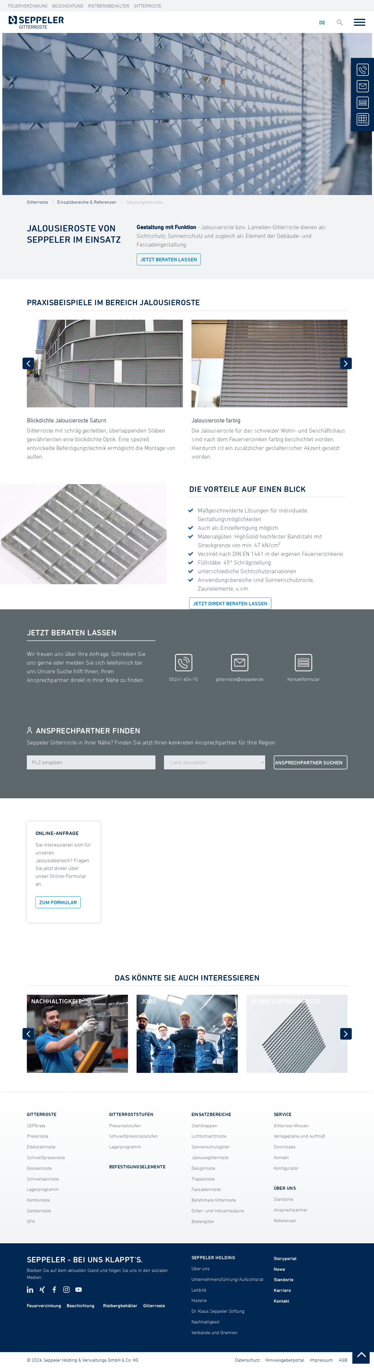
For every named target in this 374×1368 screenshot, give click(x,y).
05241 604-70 (183, 668)
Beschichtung (67, 5)
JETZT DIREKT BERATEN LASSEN (230, 603)
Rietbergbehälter (108, 5)
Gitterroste (147, 5)
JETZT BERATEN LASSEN (168, 259)
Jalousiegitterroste (144, 202)
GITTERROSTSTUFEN (131, 1114)
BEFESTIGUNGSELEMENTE (137, 1166)
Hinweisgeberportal (284, 1360)
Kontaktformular (303, 668)
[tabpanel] (187, 114)
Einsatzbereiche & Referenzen (86, 202)
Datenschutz (247, 1360)
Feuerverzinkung (28, 5)
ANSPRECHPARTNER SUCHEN (309, 763)
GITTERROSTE (42, 1114)
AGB (343, 1360)
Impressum (321, 1360)
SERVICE (283, 1114)
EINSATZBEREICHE (211, 1114)
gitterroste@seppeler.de (239, 668)
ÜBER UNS (285, 1188)
